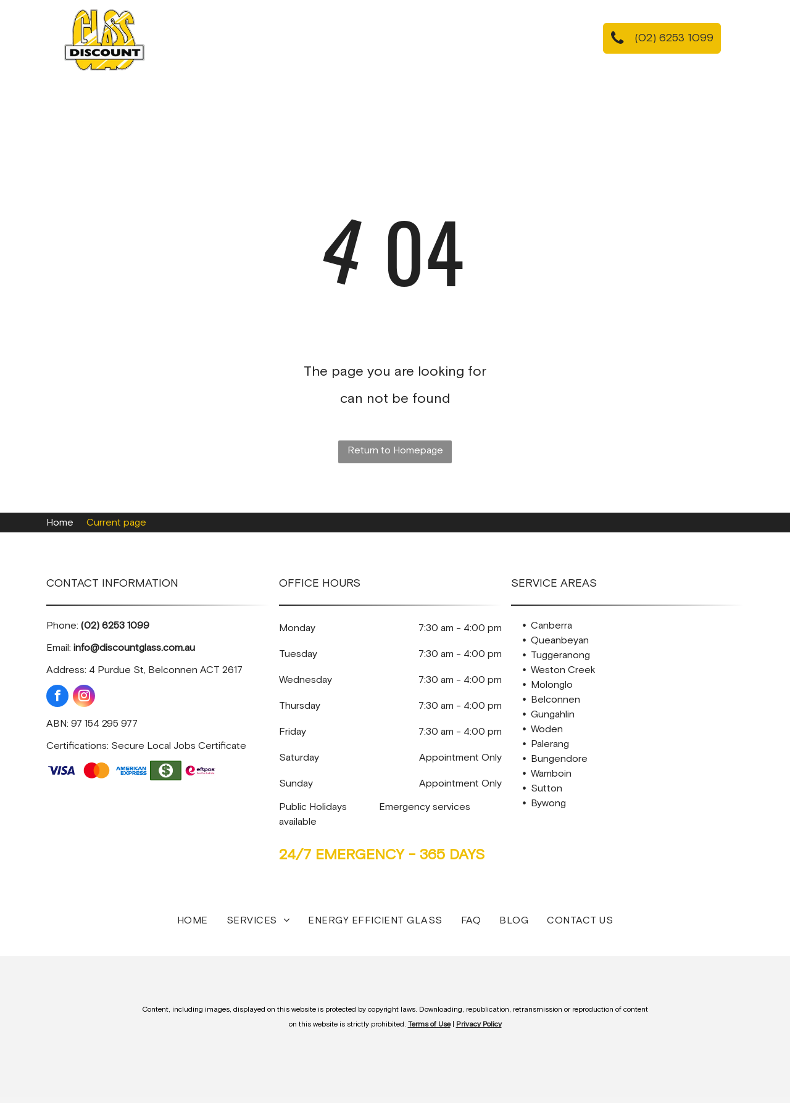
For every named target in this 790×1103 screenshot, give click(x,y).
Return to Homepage (395, 450)
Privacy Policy (479, 1024)
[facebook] (57, 697)
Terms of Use (429, 1024)
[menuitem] (224, 41)
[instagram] (84, 697)
